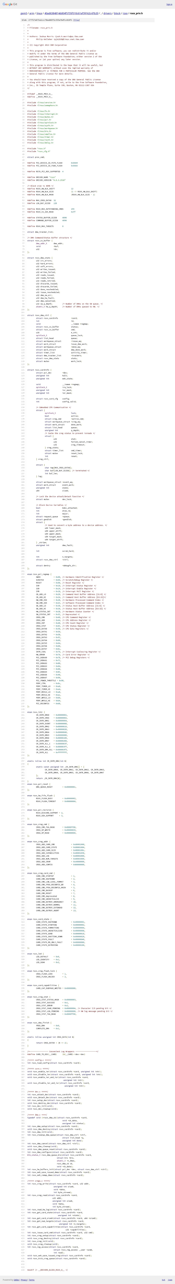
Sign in (169, 4)
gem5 (24, 13)
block (117, 13)
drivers (107, 13)
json (170, 1280)
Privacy (24, 1280)
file (76, 20)
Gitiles (16, 1280)
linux (39, 13)
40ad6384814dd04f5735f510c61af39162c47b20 (71, 13)
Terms (31, 1280)
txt (163, 1280)
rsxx (125, 13)
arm (31, 13)
